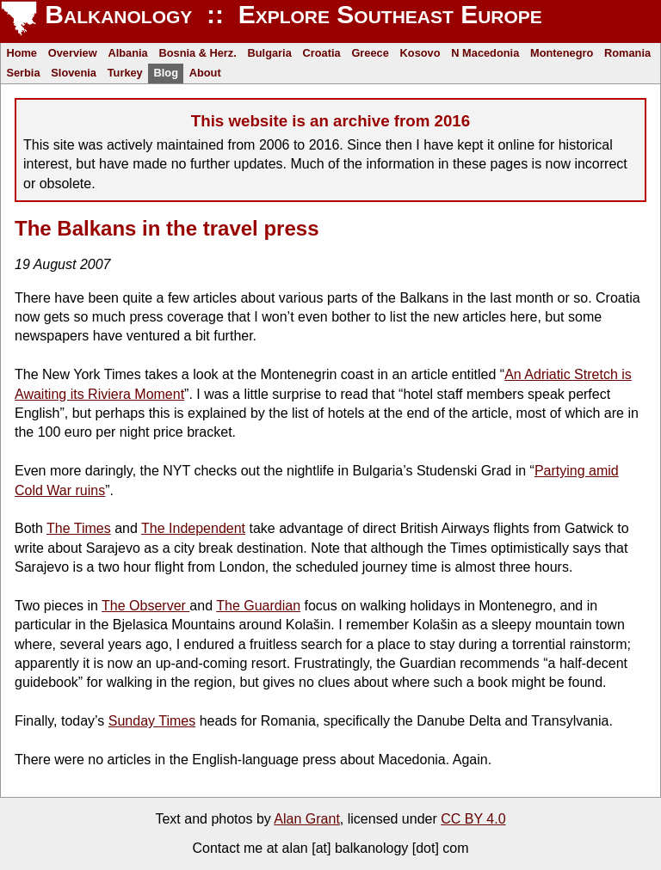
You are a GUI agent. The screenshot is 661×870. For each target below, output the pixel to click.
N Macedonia (485, 52)
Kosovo (420, 52)
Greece (369, 52)
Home (21, 52)
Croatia (322, 52)
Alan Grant (306, 819)
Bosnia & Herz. (197, 52)
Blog (166, 72)
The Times (78, 528)
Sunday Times (151, 721)
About (205, 72)
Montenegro (561, 52)
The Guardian (258, 605)
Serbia (23, 72)
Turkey (125, 72)
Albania (127, 52)
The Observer (145, 605)
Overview (72, 52)
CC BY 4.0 (473, 819)
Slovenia (73, 72)
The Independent (193, 528)
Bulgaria (270, 52)
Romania (627, 52)
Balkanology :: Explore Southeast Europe (290, 14)
